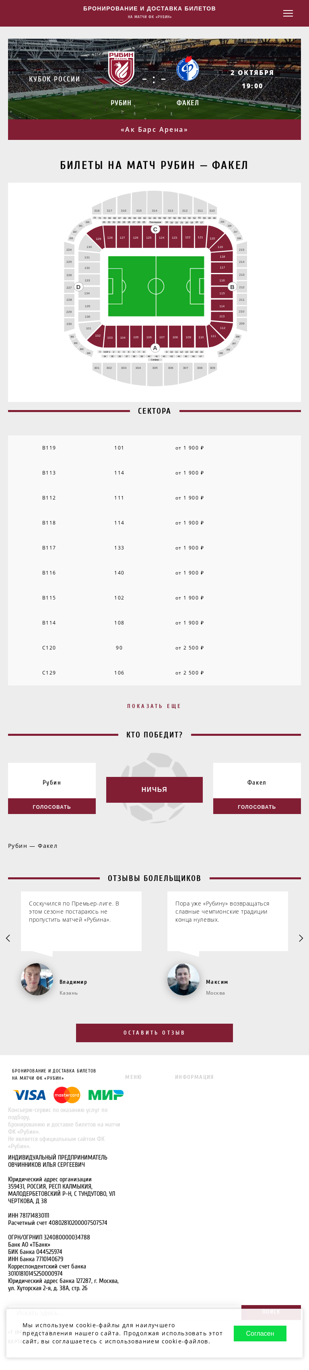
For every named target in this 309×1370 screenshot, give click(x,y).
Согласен (258, 1325)
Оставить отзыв (155, 1033)
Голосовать (52, 807)
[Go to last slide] (8, 940)
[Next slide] (300, 940)
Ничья (155, 790)
